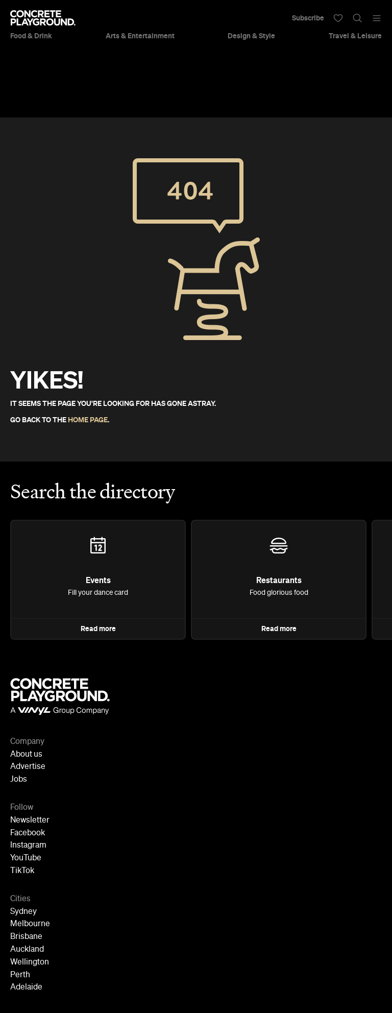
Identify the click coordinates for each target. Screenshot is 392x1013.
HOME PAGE (88, 420)
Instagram (28, 845)
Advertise (27, 767)
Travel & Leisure (355, 36)
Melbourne (30, 924)
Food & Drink (31, 36)
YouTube (25, 858)
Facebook (27, 833)
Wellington (29, 962)
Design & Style (251, 36)
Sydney (23, 912)
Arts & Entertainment (140, 36)
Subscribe (308, 18)
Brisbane (26, 937)
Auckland (27, 950)
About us (26, 755)
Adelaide (26, 987)
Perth (20, 975)
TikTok (22, 871)
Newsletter (30, 820)
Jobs (18, 780)
